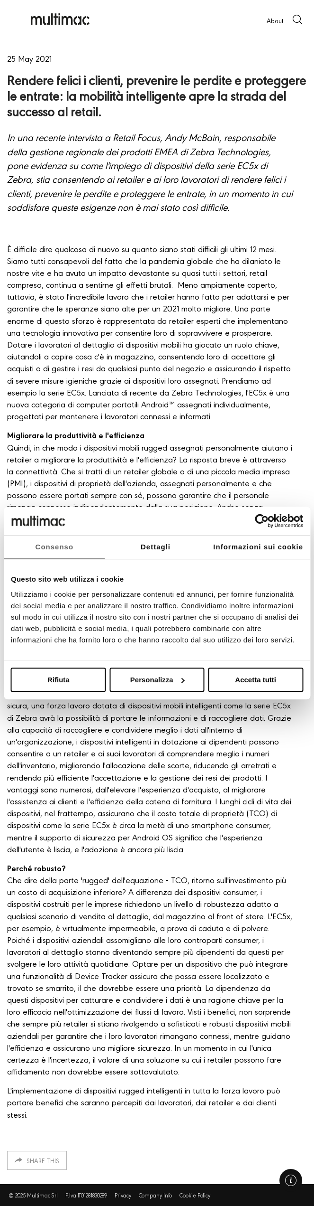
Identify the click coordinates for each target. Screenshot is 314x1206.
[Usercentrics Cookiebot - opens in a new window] (261, 521)
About (275, 20)
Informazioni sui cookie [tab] (258, 547)
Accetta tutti (255, 680)
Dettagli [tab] (155, 547)
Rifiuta (58, 680)
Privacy (123, 1195)
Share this (43, 1160)
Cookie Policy (194, 1195)
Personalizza (157, 680)
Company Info (155, 1195)
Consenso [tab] (55, 547)
